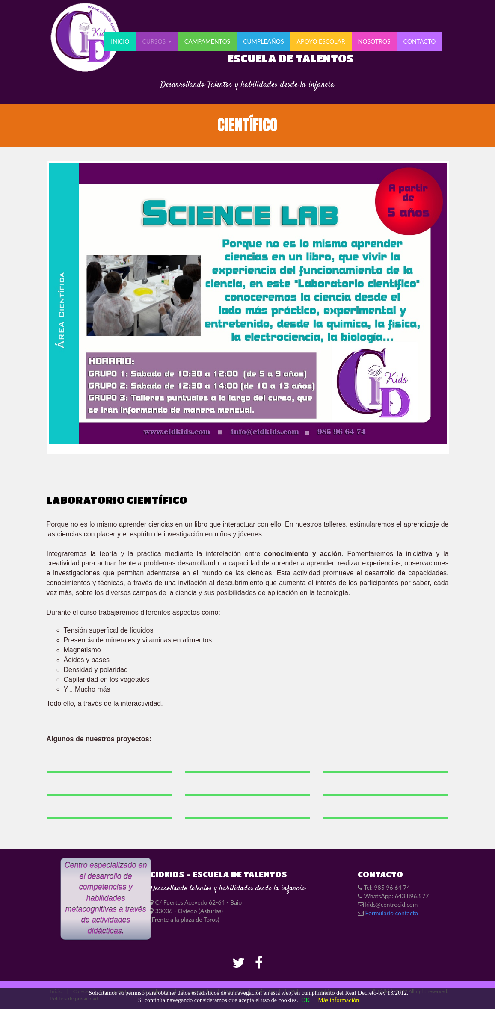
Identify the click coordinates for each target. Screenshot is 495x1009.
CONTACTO (419, 41)
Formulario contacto (391, 913)
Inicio (120, 41)
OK (305, 1000)
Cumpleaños (263, 41)
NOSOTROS (374, 41)
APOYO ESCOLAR (321, 41)
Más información (338, 1000)
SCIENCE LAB (247, 307)
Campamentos (207, 41)
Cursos (156, 41)
